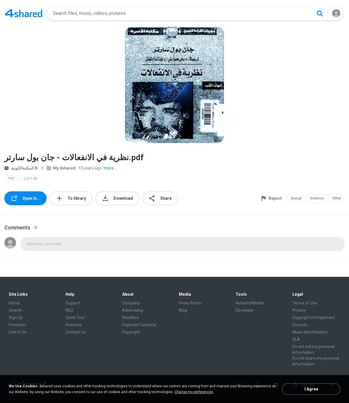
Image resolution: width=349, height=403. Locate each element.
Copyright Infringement (313, 317)
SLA (296, 339)
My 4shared (61, 168)
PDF (11, 178)
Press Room (190, 303)
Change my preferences (193, 392)
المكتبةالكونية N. (21, 168)
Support (72, 303)
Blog (183, 310)
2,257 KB (30, 178)
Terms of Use (304, 303)
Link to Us (17, 332)
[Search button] (320, 13)
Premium (17, 324)
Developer (245, 310)
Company (131, 303)
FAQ (69, 310)
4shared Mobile (250, 303)
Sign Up (16, 317)
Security (299, 324)
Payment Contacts (139, 324)
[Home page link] (23, 13)
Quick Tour (75, 317)
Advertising (132, 310)
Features (73, 324)
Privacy (299, 310)
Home (14, 303)
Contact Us (75, 332)
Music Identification (310, 332)
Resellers (130, 317)
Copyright (131, 332)
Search (15, 310)
